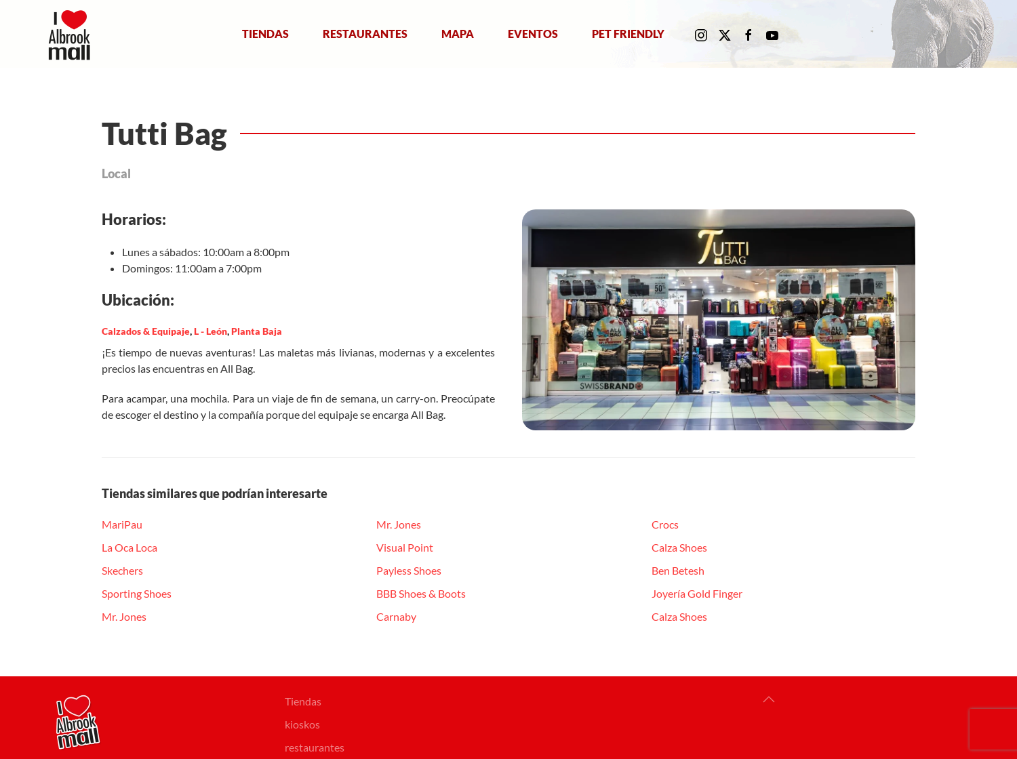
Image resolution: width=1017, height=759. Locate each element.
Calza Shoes (679, 547)
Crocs (665, 524)
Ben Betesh (678, 570)
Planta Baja (256, 331)
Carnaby (396, 616)
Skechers (122, 570)
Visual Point (404, 547)
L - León (210, 331)
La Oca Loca (129, 547)
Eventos (533, 33)
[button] (768, 699)
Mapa (457, 33)
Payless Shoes (408, 570)
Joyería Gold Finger (697, 593)
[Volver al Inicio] (72, 34)
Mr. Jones (124, 616)
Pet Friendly (628, 33)
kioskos (302, 724)
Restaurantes (365, 33)
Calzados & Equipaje (146, 331)
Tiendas (265, 33)
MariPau (122, 524)
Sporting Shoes (137, 593)
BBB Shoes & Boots (421, 593)
